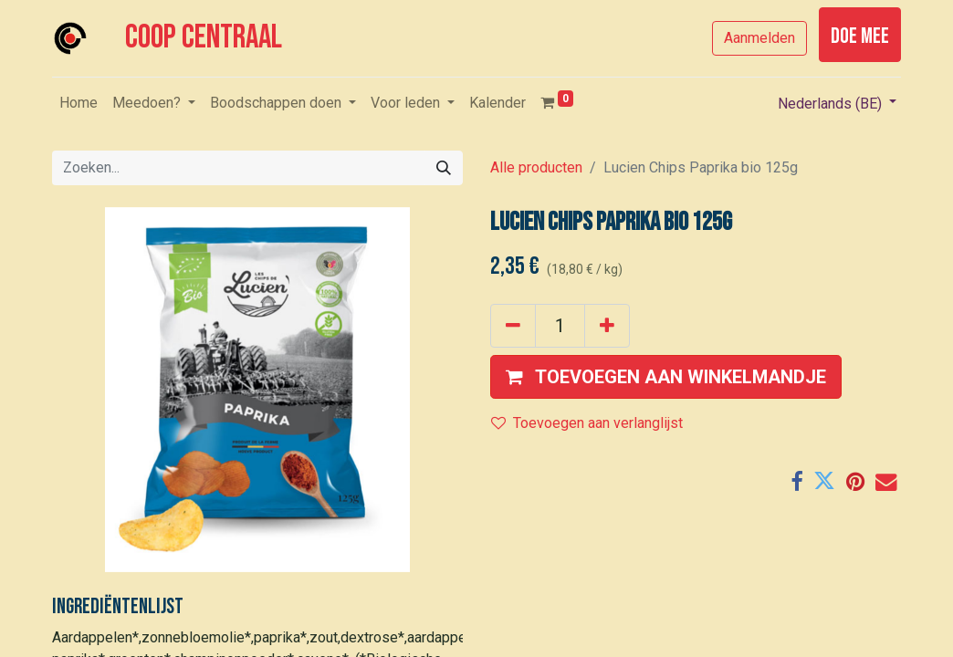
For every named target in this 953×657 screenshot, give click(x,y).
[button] (666, 377)
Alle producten (536, 167)
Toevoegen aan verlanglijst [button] (587, 423)
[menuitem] (78, 103)
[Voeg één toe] (607, 326)
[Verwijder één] (513, 326)
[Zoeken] (443, 168)
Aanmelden (759, 38)
